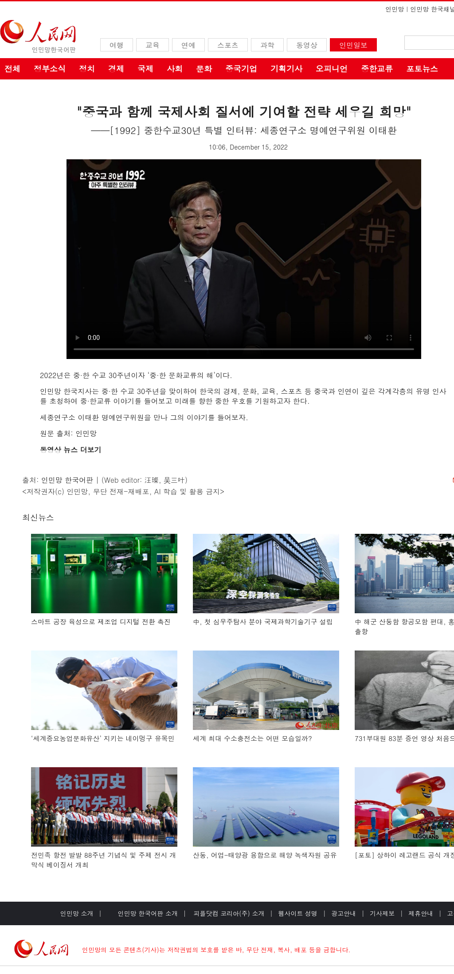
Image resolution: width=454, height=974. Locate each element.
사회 (175, 68)
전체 (12, 68)
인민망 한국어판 (67, 480)
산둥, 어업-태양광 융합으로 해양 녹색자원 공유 (265, 855)
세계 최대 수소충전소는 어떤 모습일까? (252, 738)
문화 (204, 68)
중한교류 (377, 68)
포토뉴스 (422, 68)
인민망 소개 (77, 913)
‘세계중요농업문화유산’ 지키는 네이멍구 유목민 (103, 738)
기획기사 (286, 68)
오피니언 (332, 68)
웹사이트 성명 (297, 913)
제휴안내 (420, 913)
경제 (116, 68)
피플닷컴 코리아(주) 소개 (228, 913)
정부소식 (50, 68)
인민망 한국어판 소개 (148, 913)
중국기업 (241, 68)
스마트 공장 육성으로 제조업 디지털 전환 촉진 (101, 621)
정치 (87, 68)
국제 (145, 68)
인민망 (394, 8)
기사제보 (382, 913)
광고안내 (343, 913)
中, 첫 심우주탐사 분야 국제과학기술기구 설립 (263, 621)
